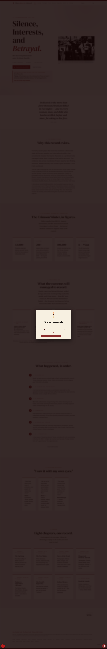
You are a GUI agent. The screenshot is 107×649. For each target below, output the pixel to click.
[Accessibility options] (3, 646)
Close (63, 335)
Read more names (46, 335)
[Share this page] (104, 646)
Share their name (56, 335)
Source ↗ (53, 332)
